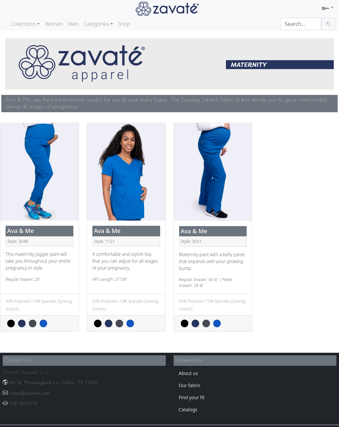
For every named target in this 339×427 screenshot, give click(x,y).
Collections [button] (23, 23)
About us (188, 373)
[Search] (300, 24)
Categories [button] (96, 23)
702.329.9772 (20, 403)
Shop (124, 23)
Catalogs (188, 409)
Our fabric (189, 385)
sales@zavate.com (26, 393)
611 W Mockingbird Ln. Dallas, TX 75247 (50, 382)
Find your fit (192, 397)
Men (73, 23)
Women (54, 23)
